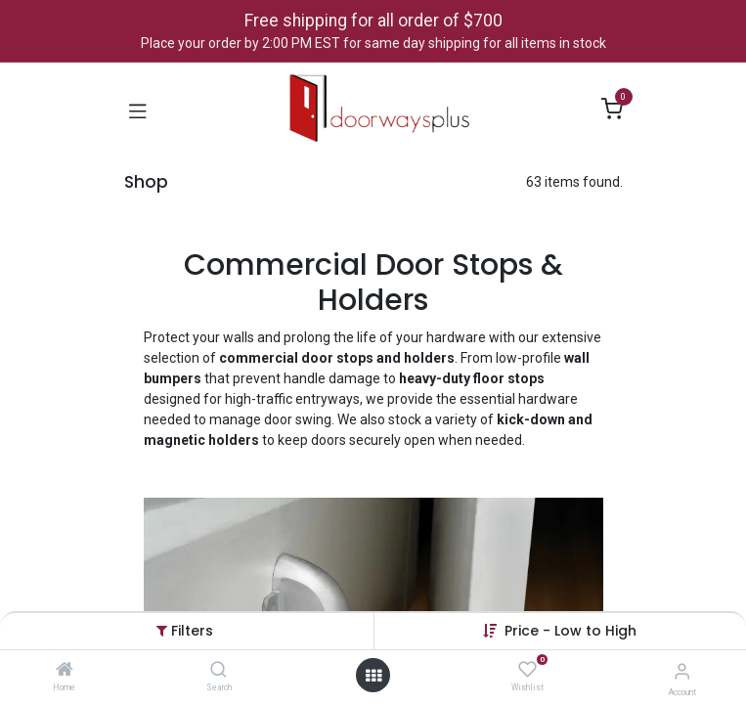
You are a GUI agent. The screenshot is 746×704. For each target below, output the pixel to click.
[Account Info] (682, 671)
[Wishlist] (527, 670)
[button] (570, 630)
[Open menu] (373, 675)
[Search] (218, 671)
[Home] (64, 671)
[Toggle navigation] (138, 109)
